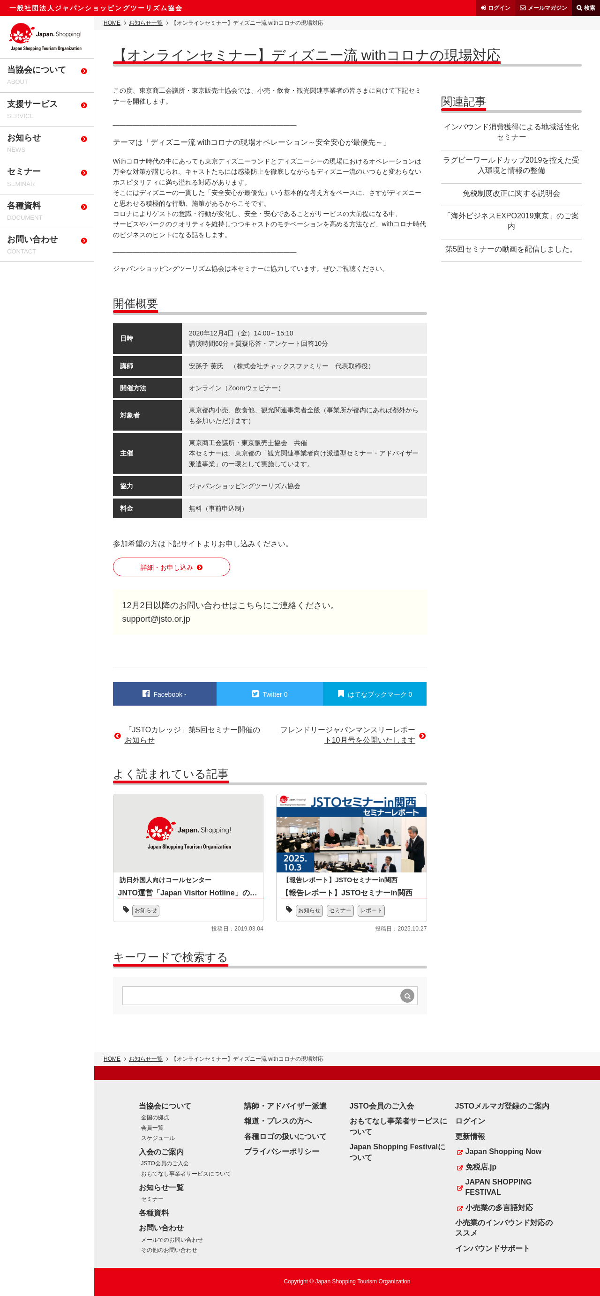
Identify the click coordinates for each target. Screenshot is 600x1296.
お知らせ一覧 (146, 23)
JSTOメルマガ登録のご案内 (502, 1106)
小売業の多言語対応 (499, 1208)
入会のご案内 (161, 1152)
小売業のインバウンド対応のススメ (504, 1228)
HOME (112, 23)
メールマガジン (547, 8)
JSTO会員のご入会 (165, 1163)
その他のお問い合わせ (169, 1250)
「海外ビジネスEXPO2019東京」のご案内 (510, 221)
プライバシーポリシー (281, 1151)
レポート (371, 910)
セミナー (340, 910)
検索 (589, 8)
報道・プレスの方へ (278, 1121)
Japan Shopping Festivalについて (397, 1152)
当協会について (165, 1106)
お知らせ (146, 910)
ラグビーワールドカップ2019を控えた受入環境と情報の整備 (511, 165)
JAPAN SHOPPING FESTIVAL (498, 1187)
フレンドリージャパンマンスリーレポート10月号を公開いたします (347, 735)
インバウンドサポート (492, 1248)
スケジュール (158, 1138)
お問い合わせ (161, 1228)
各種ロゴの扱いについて (285, 1136)
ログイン (499, 8)
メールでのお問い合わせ (172, 1239)
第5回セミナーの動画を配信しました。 (511, 249)
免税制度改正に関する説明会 (511, 193)
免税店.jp (481, 1167)
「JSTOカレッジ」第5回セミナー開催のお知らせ (193, 735)
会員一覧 (152, 1128)
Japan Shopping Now (503, 1151)
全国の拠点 (155, 1117)
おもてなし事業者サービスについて (186, 1173)
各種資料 (154, 1213)
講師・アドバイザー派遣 (285, 1106)
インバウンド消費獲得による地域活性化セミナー (511, 132)
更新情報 (470, 1136)
